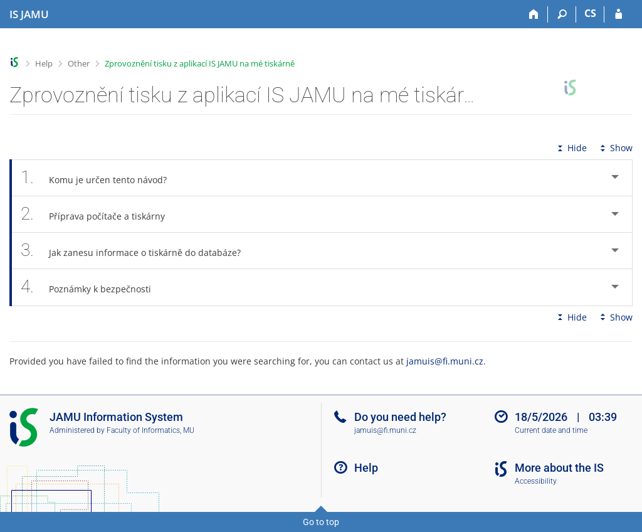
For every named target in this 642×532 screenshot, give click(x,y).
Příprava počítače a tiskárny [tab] (100, 214)
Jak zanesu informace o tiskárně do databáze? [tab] (138, 251)
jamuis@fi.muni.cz (444, 361)
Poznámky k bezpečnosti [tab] (93, 287)
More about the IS (559, 467)
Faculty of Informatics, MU (150, 430)
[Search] (562, 14)
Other (79, 63)
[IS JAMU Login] (618, 14)
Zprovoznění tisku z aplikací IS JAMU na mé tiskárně (200, 63)
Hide (571, 148)
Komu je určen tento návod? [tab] (101, 178)
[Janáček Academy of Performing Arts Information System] (29, 14)
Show (615, 148)
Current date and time (551, 430)
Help (44, 63)
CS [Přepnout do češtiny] (590, 13)
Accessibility (536, 481)
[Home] (534, 14)
